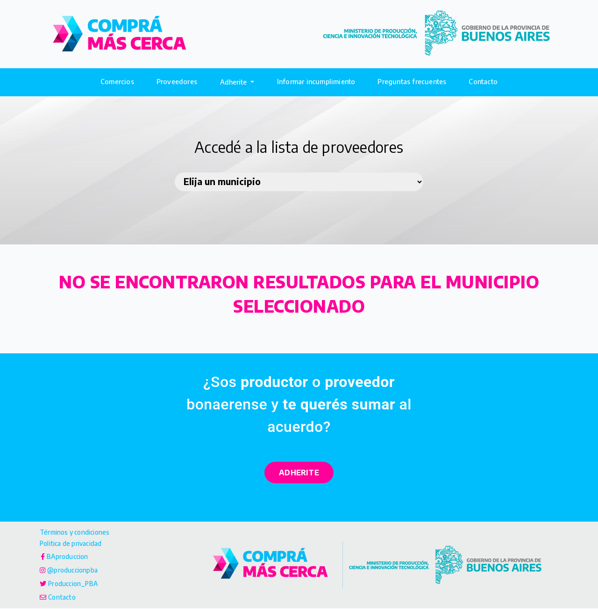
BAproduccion (69, 557)
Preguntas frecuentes (411, 81)
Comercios (117, 81)
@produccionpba (74, 570)
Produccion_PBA (75, 584)
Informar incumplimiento (316, 81)
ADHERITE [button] (299, 472)
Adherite (234, 82)
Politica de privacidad (74, 544)
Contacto (483, 81)
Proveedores (177, 81)
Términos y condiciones (78, 532)
